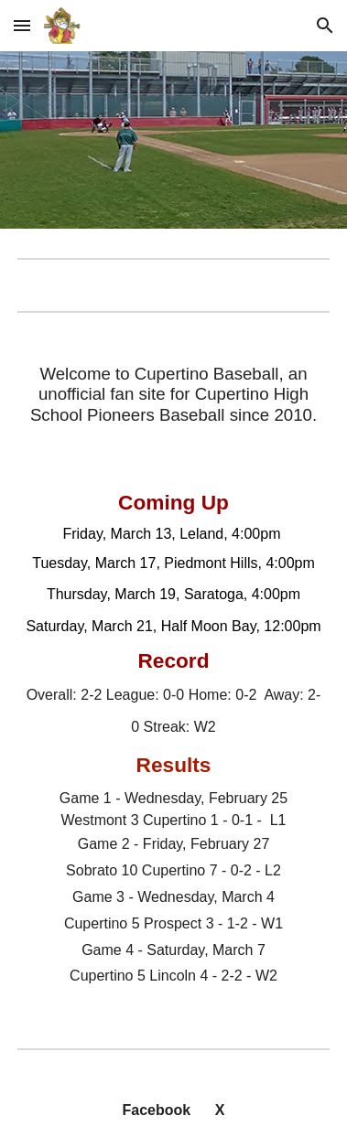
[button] (22, 25)
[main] (173, 395)
